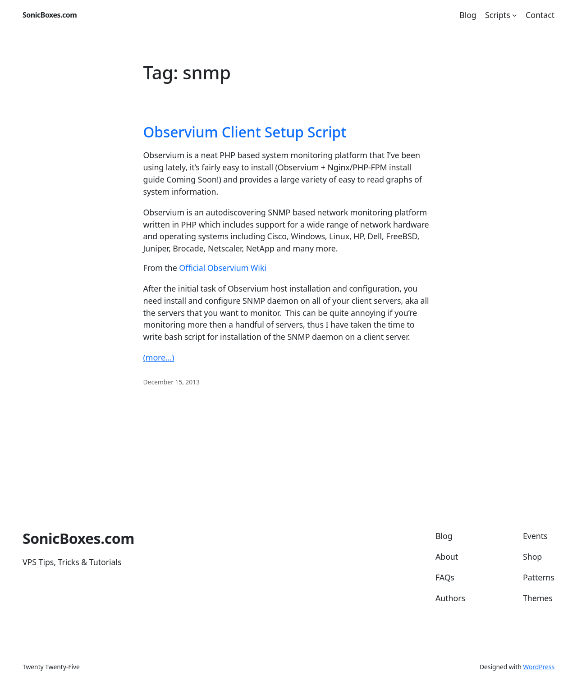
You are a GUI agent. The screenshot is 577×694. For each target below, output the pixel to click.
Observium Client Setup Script (245, 132)
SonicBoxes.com (50, 15)
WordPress (538, 666)
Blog (467, 14)
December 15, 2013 (171, 382)
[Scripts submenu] (514, 15)
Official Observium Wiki (222, 267)
